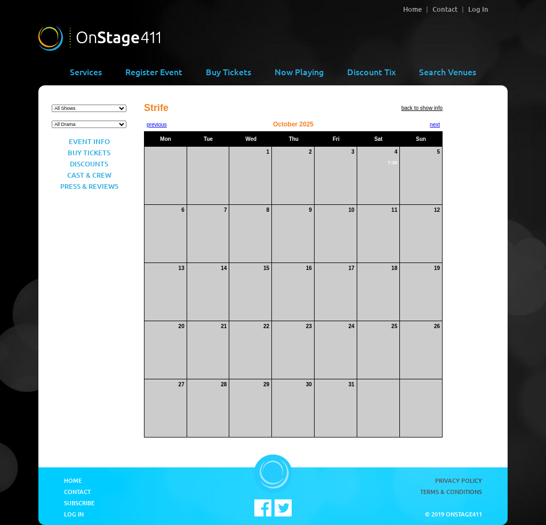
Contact (444, 9)
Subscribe (79, 502)
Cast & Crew (89, 175)
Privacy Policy (458, 480)
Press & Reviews (89, 186)
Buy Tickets (228, 71)
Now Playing (299, 71)
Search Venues (447, 71)
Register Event (153, 71)
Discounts (89, 164)
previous (157, 125)
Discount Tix (371, 71)
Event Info (89, 141)
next (435, 125)
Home (412, 9)
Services (86, 71)
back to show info (422, 108)
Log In (478, 9)
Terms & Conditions (451, 491)
